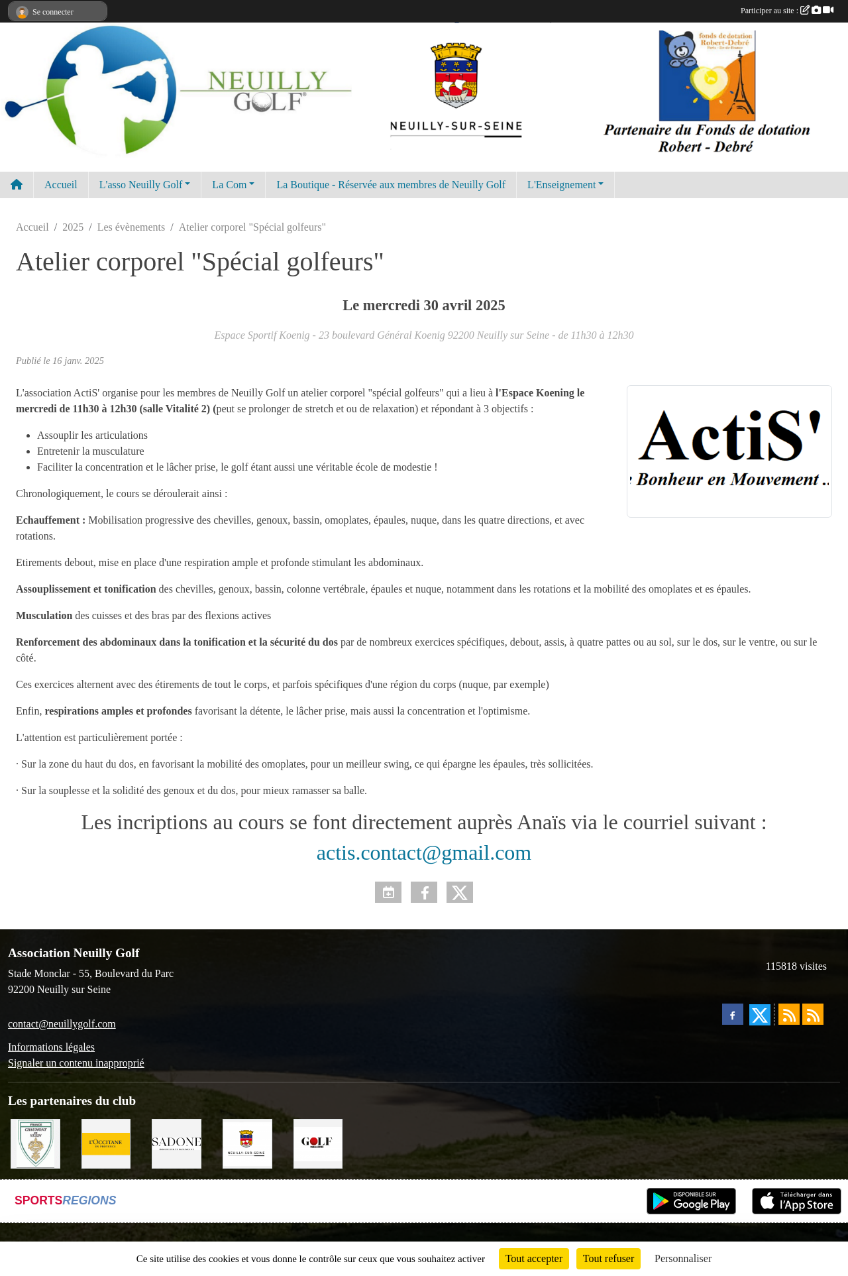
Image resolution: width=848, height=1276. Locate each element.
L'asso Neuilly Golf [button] (141, 184)
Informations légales (51, 1047)
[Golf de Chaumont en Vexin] (35, 1142)
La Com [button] (229, 184)
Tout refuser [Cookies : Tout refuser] (609, 1258)
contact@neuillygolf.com (62, 1023)
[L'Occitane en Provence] (106, 1142)
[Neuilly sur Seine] (247, 1142)
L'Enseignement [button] (561, 184)
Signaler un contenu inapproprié (76, 1063)
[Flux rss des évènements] (812, 1014)
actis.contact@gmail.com (424, 852)
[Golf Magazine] (318, 1142)
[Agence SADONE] (176, 1142)
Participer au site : (787, 10)
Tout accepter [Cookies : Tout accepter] (533, 1258)
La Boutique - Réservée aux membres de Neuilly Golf (390, 184)
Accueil (61, 184)
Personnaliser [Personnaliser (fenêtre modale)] (683, 1258)
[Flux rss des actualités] (789, 1014)
